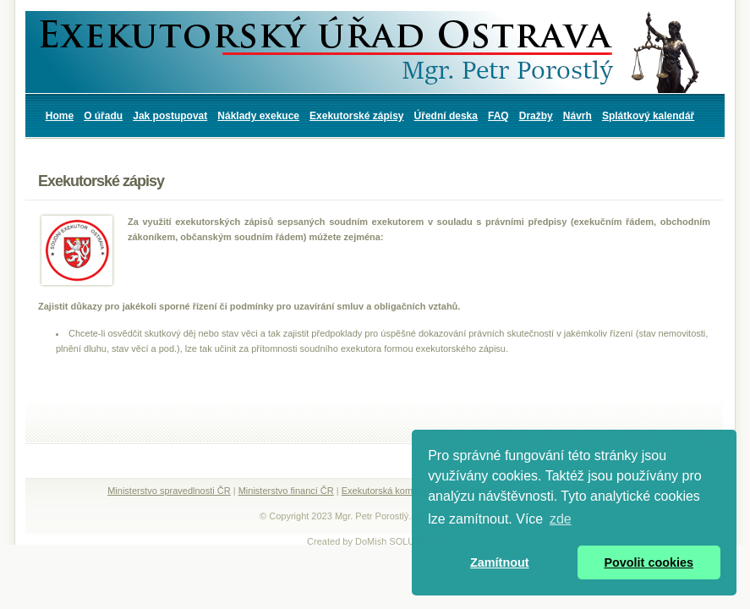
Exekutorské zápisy (356, 116)
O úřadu (103, 116)
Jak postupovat (170, 116)
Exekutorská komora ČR (392, 491)
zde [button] (561, 519)
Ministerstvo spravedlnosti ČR (169, 491)
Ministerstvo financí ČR (286, 491)
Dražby (536, 116)
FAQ (498, 116)
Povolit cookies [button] (648, 562)
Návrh (577, 116)
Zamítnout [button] (499, 562)
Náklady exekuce (258, 116)
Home (60, 116)
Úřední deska (446, 116)
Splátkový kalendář (648, 116)
